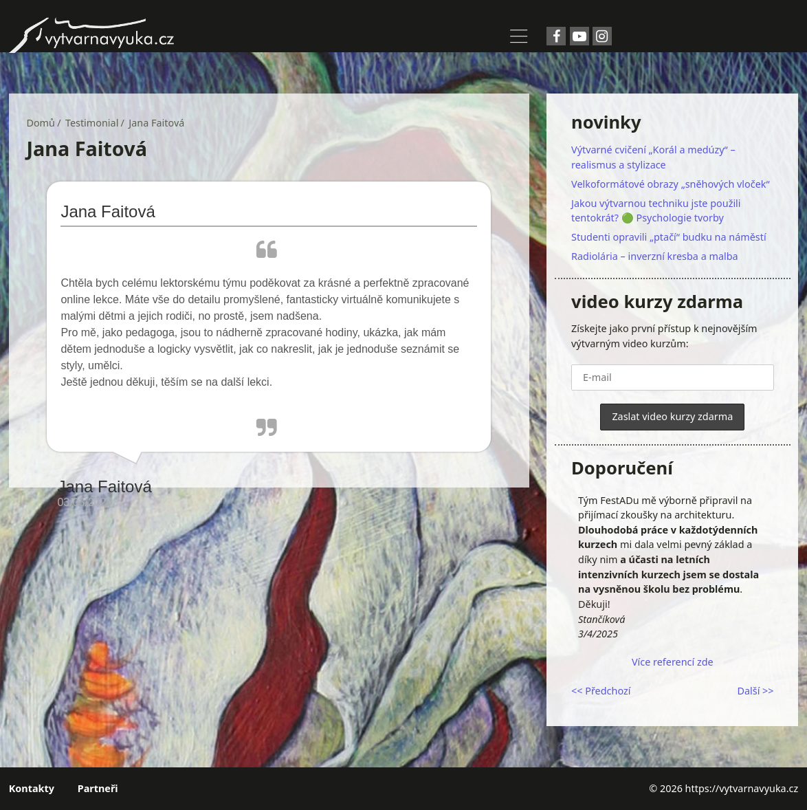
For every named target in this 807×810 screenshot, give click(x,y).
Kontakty (31, 788)
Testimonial (91, 122)
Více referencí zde (673, 661)
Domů (40, 122)
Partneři (98, 788)
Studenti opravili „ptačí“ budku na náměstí (668, 236)
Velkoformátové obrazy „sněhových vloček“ (670, 183)
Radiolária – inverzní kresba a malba (654, 256)
